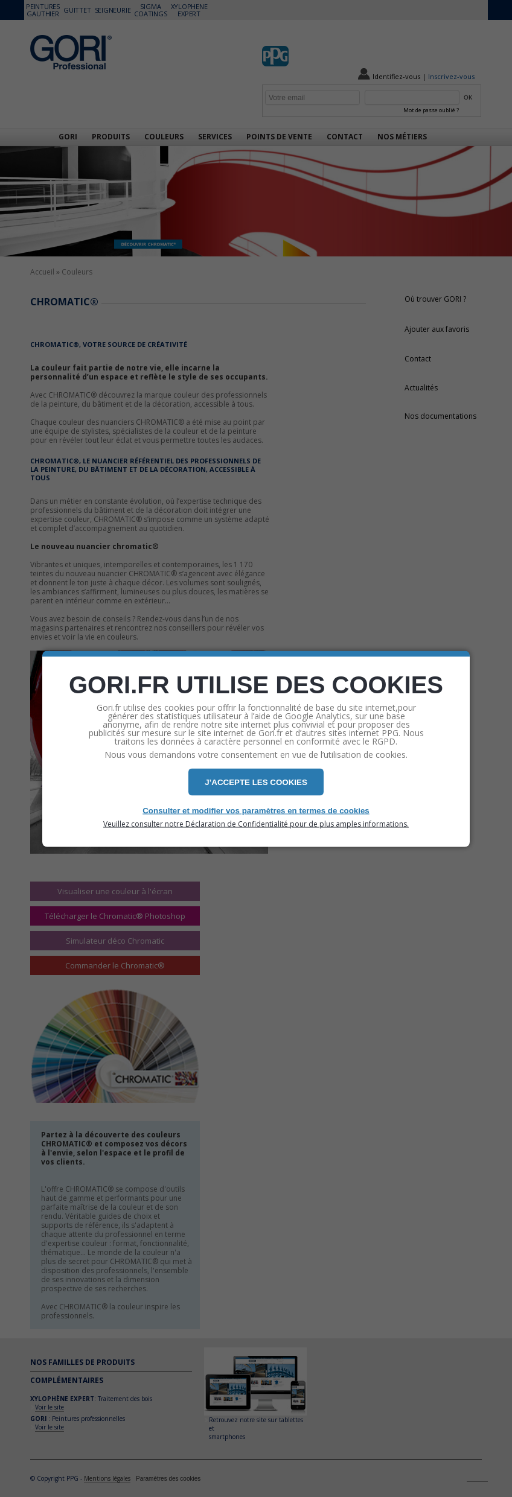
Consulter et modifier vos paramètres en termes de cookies (256, 810)
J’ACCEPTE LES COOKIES (256, 781)
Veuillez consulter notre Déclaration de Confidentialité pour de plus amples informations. (256, 823)
